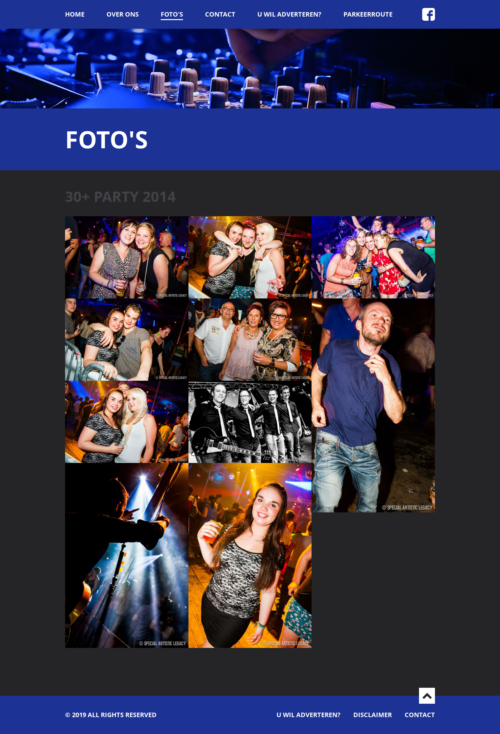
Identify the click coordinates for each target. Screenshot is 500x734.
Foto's (172, 14)
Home (75, 14)
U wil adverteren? (289, 14)
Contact (220, 14)
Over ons (123, 14)
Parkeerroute (368, 14)
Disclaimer (372, 715)
